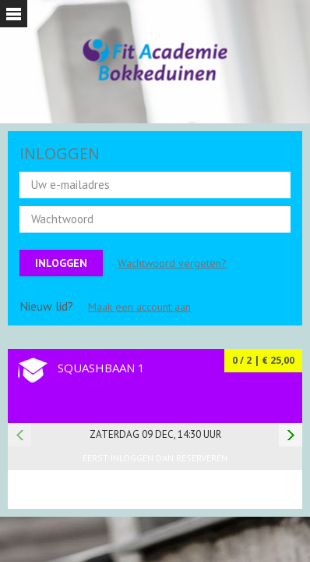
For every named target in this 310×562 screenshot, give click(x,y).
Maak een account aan (139, 307)
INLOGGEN (59, 153)
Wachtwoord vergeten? (172, 263)
